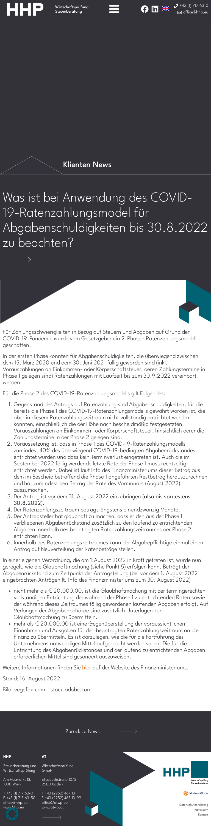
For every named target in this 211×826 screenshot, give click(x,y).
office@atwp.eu (55, 803)
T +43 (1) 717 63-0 (18, 793)
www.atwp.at (53, 807)
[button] (12, 814)
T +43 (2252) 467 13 (58, 793)
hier (86, 668)
